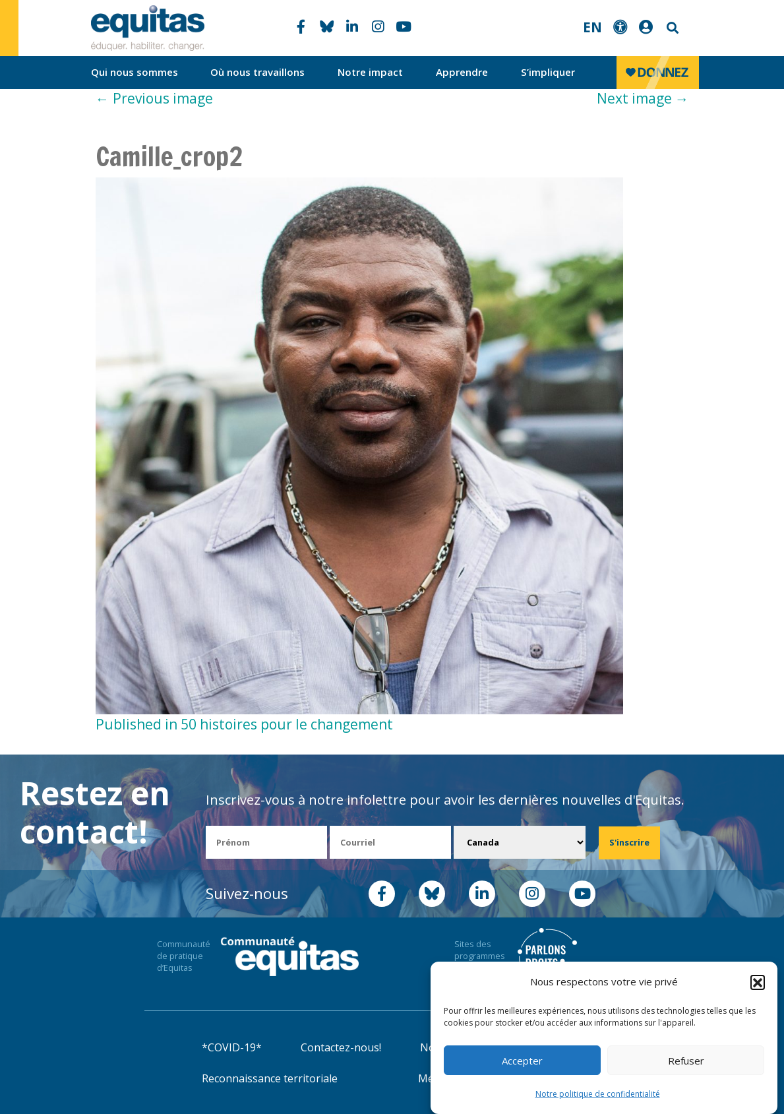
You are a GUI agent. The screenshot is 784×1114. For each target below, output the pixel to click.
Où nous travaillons (257, 71)
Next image (643, 98)
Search (671, 28)
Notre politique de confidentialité (597, 1094)
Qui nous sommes (134, 71)
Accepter (522, 1060)
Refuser (686, 1060)
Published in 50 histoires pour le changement (244, 724)
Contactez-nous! (341, 1047)
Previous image (154, 98)
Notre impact (370, 71)
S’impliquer (548, 71)
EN (592, 27)
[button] (757, 982)
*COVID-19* (232, 1047)
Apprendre (462, 71)
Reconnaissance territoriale (270, 1078)
